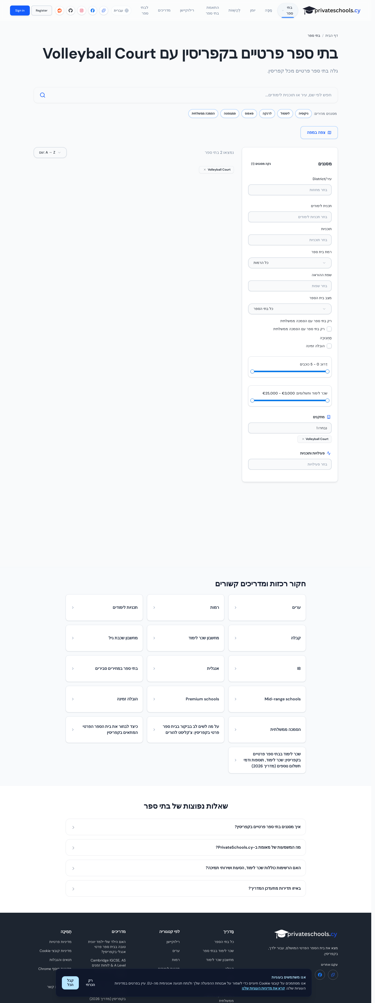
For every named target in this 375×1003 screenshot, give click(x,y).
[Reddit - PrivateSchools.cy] (58, 13)
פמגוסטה (230, 119)
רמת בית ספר (321, 257)
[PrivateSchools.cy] (329, 13)
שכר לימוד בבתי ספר (218, 883)
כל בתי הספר (224, 874)
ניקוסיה (303, 119)
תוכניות (326, 234)
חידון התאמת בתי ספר (217, 959)
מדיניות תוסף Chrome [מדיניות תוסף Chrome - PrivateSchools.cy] (55, 901)
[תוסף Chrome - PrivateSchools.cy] (102, 13)
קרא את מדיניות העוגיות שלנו (263, 988)
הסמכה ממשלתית (203, 119)
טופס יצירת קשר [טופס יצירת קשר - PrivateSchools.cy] (59, 919)
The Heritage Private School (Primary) (138, 252)
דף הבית (331, 41)
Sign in (20, 13)
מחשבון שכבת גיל (221, 919)
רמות (176, 892)
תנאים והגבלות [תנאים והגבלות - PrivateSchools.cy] (61, 892)
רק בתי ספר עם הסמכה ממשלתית (306, 326)
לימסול (285, 119)
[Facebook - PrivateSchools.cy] (91, 13)
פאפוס (249, 119)
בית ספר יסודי (146, 281)
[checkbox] (329, 334)
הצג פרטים (202, 330)
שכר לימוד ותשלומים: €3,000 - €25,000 (295, 398)
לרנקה (267, 119)
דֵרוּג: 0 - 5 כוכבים (313, 369)
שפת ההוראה (322, 280)
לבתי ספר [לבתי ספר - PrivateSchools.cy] (64, 910)
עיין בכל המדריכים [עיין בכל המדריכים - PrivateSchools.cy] (112, 968)
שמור (202, 308)
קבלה (229, 901)
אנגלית (219, 272)
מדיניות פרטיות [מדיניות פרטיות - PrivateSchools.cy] (60, 874)
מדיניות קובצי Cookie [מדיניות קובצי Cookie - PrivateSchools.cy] (56, 883)
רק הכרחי (90, 982)
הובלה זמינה (315, 351)
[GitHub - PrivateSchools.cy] (69, 13)
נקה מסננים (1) (261, 169)
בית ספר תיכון (215, 281)
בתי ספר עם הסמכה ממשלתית (219, 930)
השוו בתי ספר (224, 950)
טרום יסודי (122, 281)
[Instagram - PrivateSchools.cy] (80, 13)
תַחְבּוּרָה (326, 343)
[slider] (254, 377)
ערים (176, 883)
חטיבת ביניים (190, 281)
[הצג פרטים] (202, 211)
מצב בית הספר (320, 303)
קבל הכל (70, 982)
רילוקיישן (173, 874)
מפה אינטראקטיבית (219, 941)
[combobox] (290, 268)
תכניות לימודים (169, 901)
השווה (202, 319)
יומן (231, 910)
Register (41, 13)
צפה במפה (319, 138)
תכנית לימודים (321, 211)
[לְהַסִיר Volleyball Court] (303, 444)
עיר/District (322, 184)
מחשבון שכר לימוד (220, 892)
